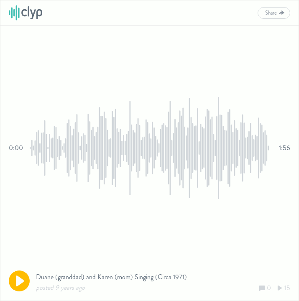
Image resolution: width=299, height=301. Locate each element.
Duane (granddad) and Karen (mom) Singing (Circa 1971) (111, 277)
